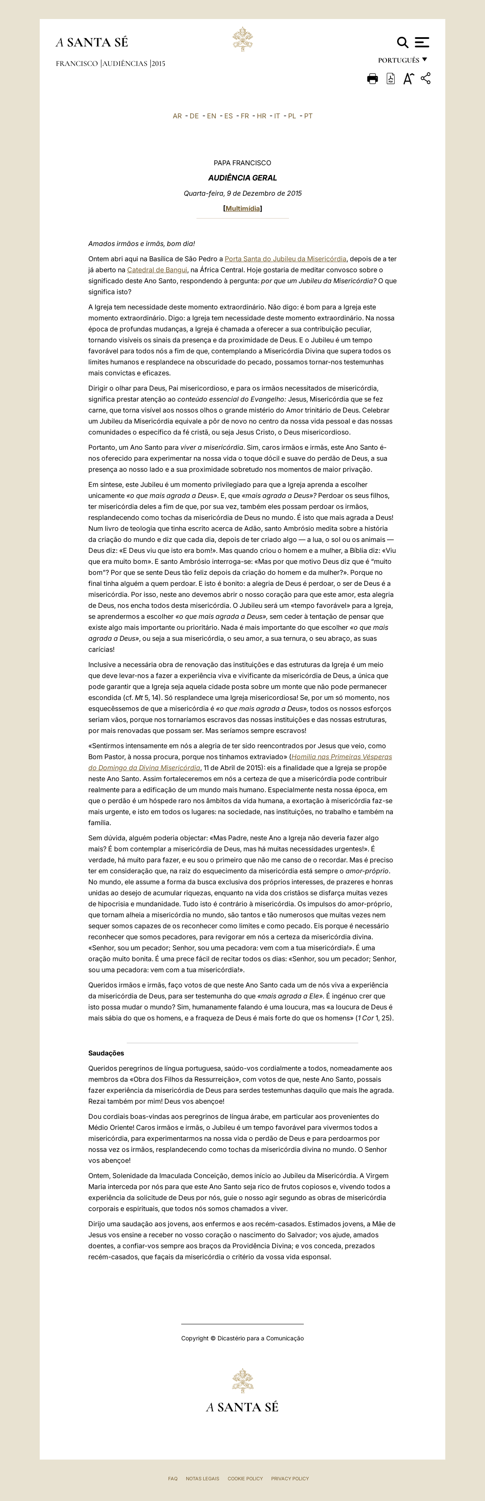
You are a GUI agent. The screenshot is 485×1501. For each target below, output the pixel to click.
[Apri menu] (421, 42)
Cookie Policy (245, 1479)
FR (245, 116)
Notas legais (202, 1479)
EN (211, 116)
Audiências (125, 63)
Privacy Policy (290, 1479)
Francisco (78, 63)
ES (228, 116)
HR (261, 116)
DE (194, 116)
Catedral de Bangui (157, 269)
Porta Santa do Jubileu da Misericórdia (285, 258)
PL (292, 116)
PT (308, 116)
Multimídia (243, 208)
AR (177, 116)
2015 (158, 63)
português (398, 62)
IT (277, 116)
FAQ (172, 1479)
